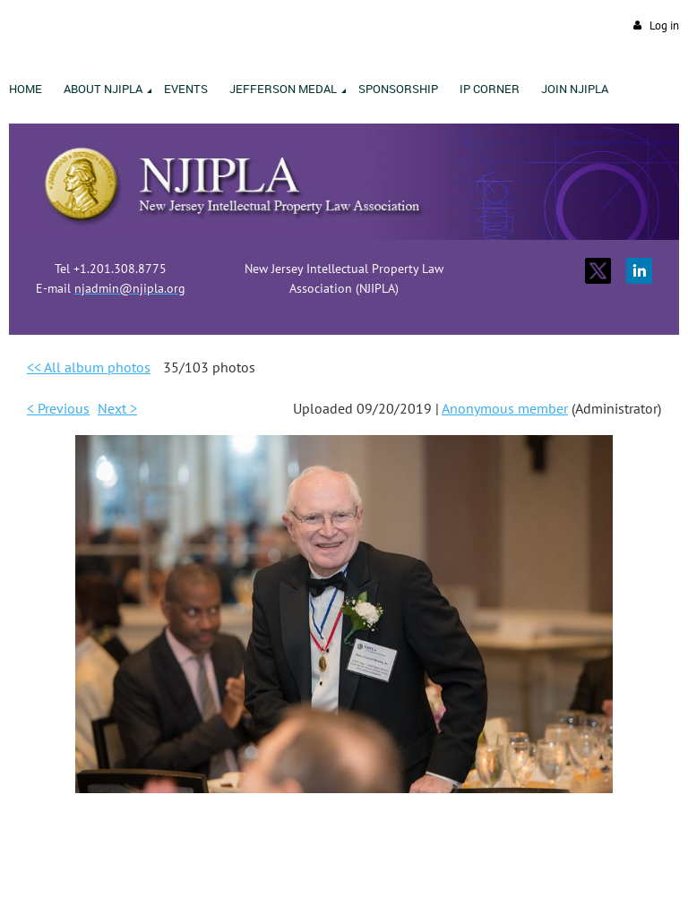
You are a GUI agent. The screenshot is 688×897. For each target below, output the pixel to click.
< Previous (58, 408)
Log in (664, 25)
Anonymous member (505, 408)
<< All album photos (88, 367)
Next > (117, 408)
